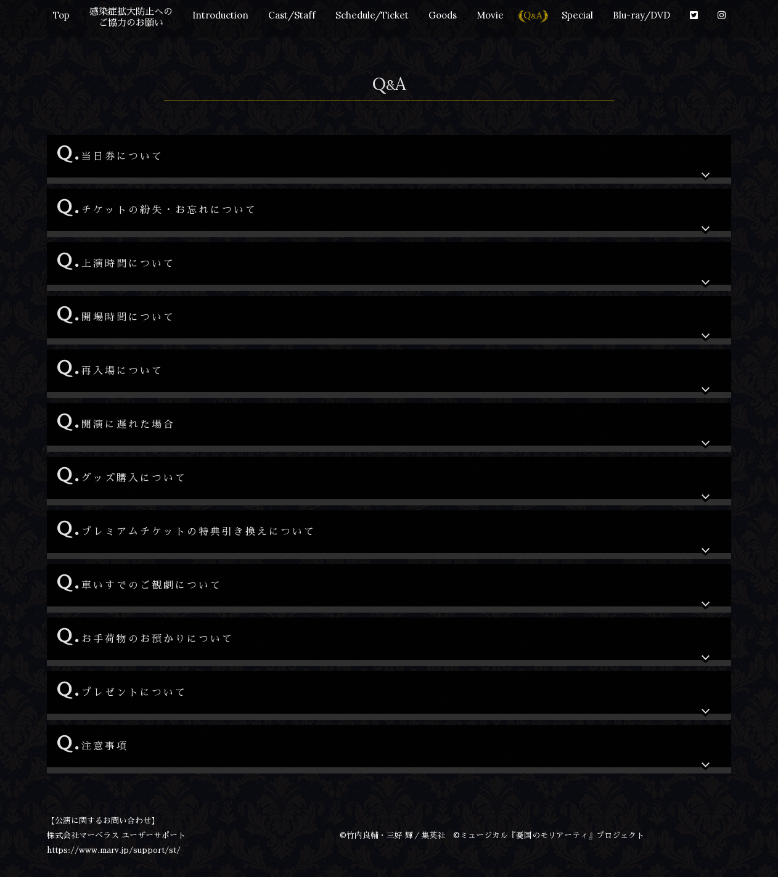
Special (577, 15)
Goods (442, 15)
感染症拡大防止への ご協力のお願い (131, 17)
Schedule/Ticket (372, 15)
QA (532, 15)
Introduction (220, 15)
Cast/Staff (292, 15)
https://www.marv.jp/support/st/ (114, 850)
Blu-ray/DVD (641, 15)
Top (61, 15)
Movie (490, 15)
